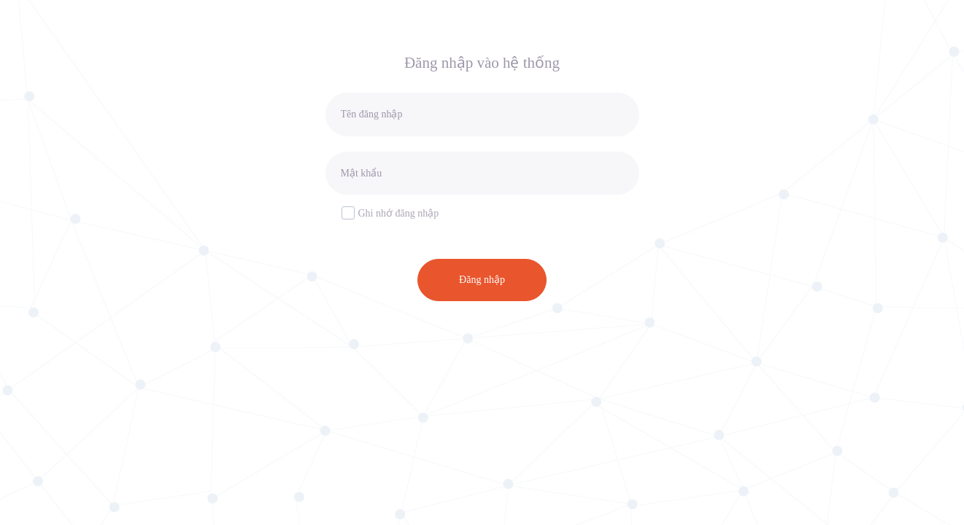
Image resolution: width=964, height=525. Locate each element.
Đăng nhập (482, 279)
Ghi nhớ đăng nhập (390, 212)
